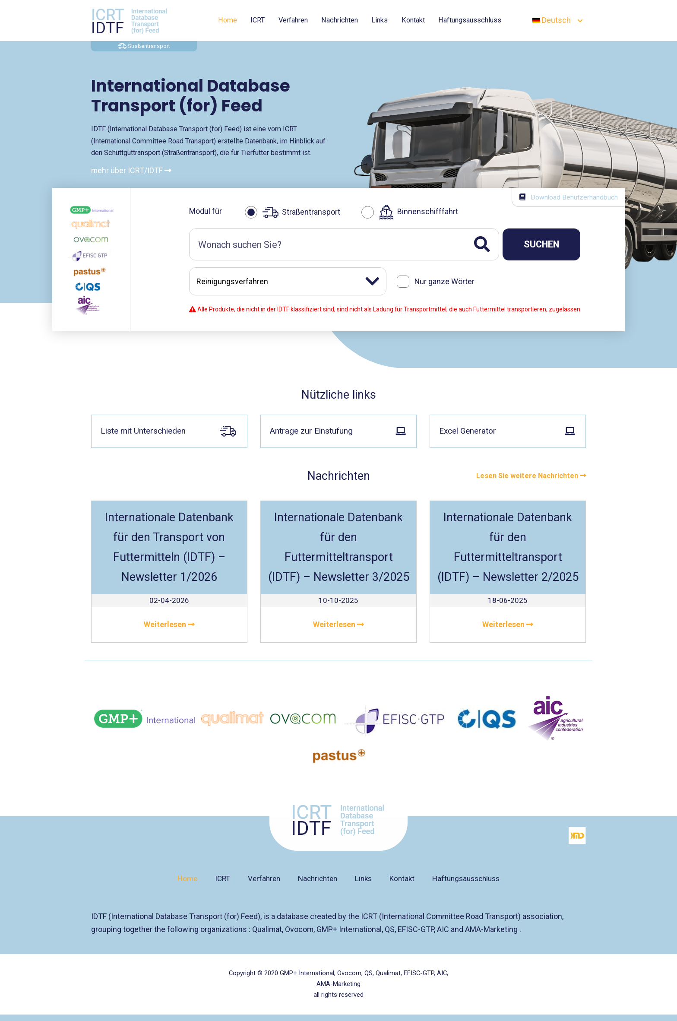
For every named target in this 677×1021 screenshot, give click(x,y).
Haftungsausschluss (469, 20)
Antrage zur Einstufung (337, 429)
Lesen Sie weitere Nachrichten (531, 473)
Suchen (541, 244)
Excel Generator (507, 429)
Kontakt (413, 20)
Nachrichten (339, 20)
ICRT (257, 20)
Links (379, 20)
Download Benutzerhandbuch (568, 197)
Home (227, 20)
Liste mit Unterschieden (168, 430)
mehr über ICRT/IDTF (131, 170)
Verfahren (293, 20)
